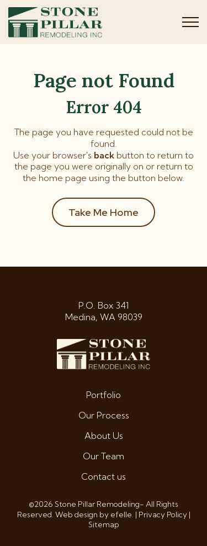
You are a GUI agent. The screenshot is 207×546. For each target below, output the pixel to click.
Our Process (103, 415)
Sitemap (103, 524)
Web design (76, 515)
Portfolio (103, 394)
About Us (103, 435)
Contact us (103, 476)
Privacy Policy (163, 515)
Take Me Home (103, 212)
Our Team (103, 456)
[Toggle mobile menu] (190, 22)
